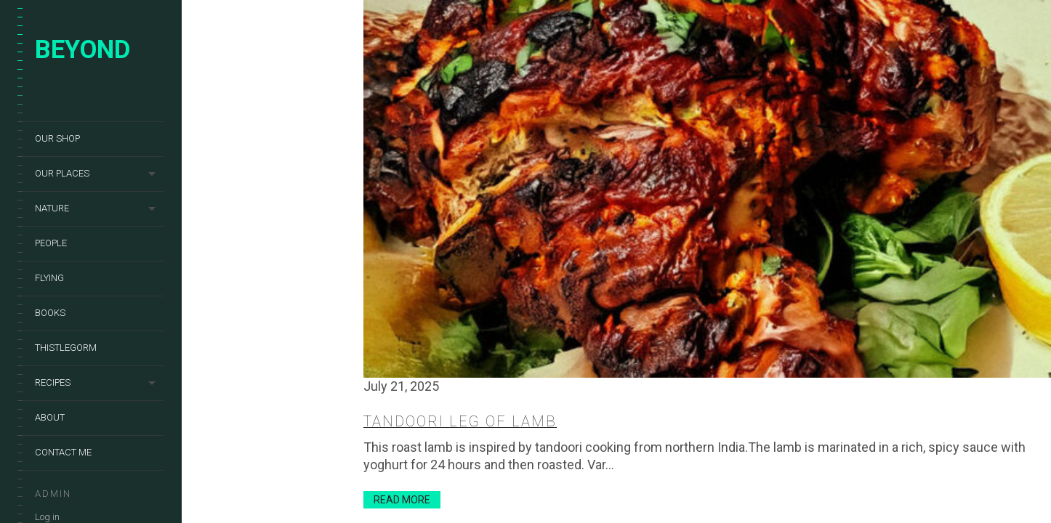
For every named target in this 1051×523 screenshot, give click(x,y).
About (50, 417)
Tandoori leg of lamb (460, 421)
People (51, 243)
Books (50, 312)
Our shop (57, 138)
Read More (402, 500)
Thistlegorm (66, 347)
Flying (49, 277)
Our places (62, 173)
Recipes (53, 382)
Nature (52, 208)
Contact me (63, 452)
